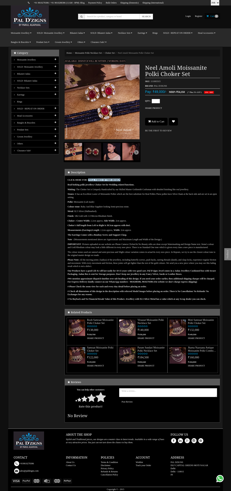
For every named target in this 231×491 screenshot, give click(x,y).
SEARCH (146, 16)
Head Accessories (23, 116)
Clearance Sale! (22, 150)
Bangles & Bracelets (24, 122)
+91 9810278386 (41, 2)
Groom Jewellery (23, 136)
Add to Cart (156, 121)
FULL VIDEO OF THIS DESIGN (104, 180)
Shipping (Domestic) (129, 2)
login (188, 16)
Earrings (19, 94)
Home (69, 53)
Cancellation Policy (109, 474)
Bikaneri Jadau (22, 74)
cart (212, 16)
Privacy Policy (107, 468)
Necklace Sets (22, 87)
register (198, 16)
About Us (70, 462)
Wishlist (139, 462)
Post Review (127, 401)
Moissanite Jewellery (25, 59)
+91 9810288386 (58, 2)
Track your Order (143, 465)
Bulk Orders (111, 2)
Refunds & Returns (109, 471)
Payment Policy (95, 2)
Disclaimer (106, 465)
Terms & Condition (109, 462)
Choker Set (110, 53)
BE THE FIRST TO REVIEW (158, 130)
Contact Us (71, 465)
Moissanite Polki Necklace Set (88, 53)
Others (18, 143)
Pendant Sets (21, 129)
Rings (155, 33)
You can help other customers (90, 389)
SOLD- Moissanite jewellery (28, 67)
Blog (82, 2)
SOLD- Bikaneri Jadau (25, 81)
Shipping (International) (153, 2)
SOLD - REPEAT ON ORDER (29, 108)
